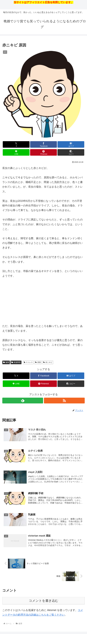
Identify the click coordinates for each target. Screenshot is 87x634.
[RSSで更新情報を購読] (64, 400)
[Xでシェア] (16, 144)
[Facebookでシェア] (43, 144)
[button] (70, 152)
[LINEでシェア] (16, 152)
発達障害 (16, 362)
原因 (38, 362)
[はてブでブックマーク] (70, 144)
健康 (6, 362)
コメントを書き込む (43, 601)
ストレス (28, 362)
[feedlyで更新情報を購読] (22, 400)
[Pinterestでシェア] (43, 152)
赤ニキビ (47, 362)
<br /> (11, 300)
